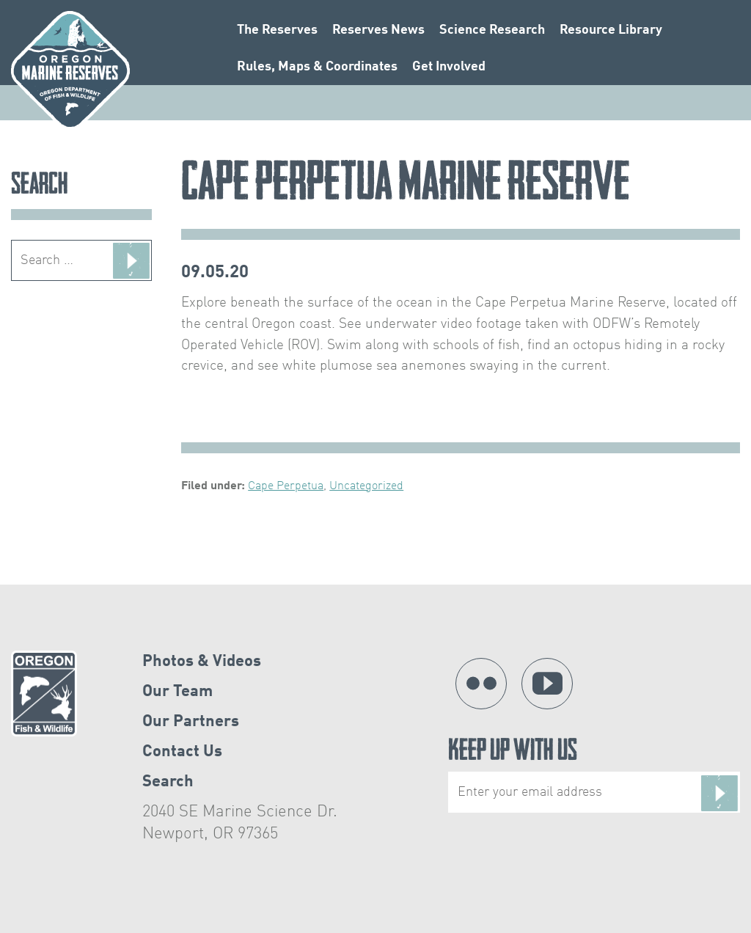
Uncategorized (366, 486)
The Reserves (277, 33)
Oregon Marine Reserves (70, 70)
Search (168, 782)
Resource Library (611, 33)
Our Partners (190, 722)
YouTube (547, 683)
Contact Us (182, 752)
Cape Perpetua (285, 486)
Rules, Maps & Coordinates (317, 69)
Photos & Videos (201, 662)
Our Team (177, 692)
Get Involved (449, 69)
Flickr (481, 683)
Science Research (492, 33)
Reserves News (378, 33)
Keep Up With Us (594, 776)
